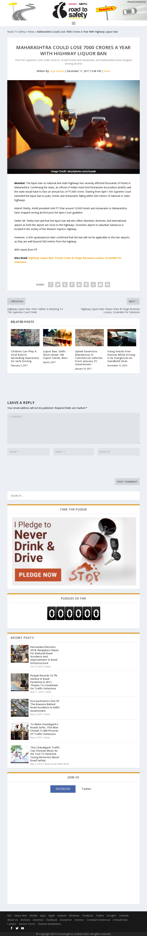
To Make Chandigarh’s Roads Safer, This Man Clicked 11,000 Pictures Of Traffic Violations (44, 729)
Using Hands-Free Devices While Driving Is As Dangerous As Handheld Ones (121, 356)
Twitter (100, 915)
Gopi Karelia (57, 71)
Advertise (38, 919)
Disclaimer (66, 919)
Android (61, 915)
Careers (11, 924)
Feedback (87, 915)
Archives (25, 919)
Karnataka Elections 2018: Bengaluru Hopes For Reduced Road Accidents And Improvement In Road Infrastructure (44, 655)
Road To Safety (16, 31)
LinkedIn (124, 915)
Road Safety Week (60, 763)
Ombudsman (120, 919)
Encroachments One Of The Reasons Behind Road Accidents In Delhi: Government (45, 705)
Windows (74, 915)
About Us (12, 919)
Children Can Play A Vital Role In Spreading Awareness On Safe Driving (25, 356)
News (31, 31)
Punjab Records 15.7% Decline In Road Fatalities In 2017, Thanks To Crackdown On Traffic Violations (44, 682)
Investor (79, 919)
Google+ (112, 915)
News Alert (20, 915)
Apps (43, 915)
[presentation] (34, 468)
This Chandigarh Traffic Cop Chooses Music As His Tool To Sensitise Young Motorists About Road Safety (45, 754)
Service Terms (27, 924)
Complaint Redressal (98, 919)
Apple (51, 915)
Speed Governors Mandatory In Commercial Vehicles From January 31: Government (88, 358)
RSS (9, 915)
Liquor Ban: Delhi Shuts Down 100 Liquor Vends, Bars (55, 354)
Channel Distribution (49, 924)
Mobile (33, 915)
